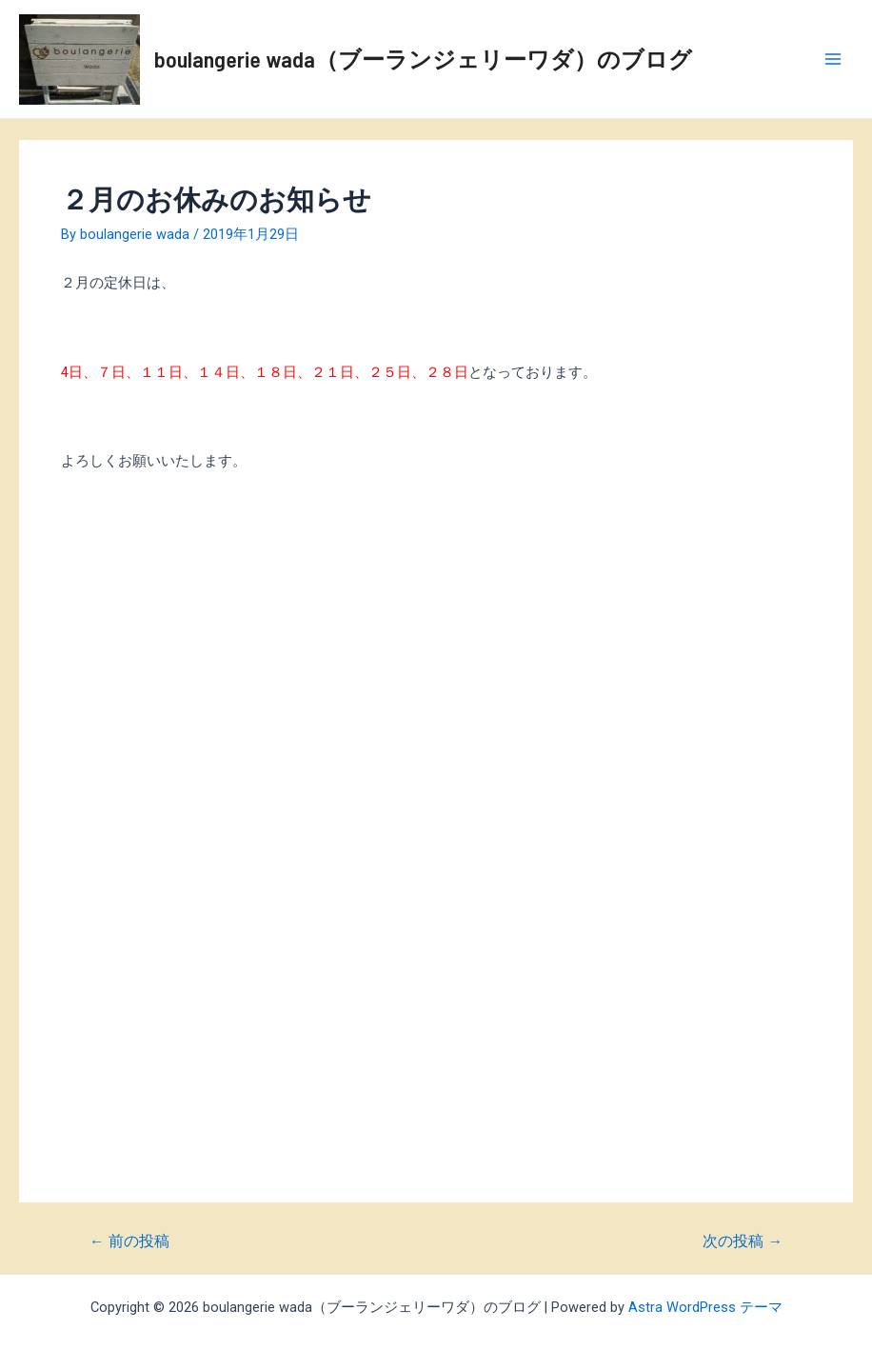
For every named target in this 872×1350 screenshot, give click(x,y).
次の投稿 (743, 1242)
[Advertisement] (436, 672)
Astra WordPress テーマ (705, 1307)
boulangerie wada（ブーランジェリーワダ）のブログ (423, 58)
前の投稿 (129, 1242)
